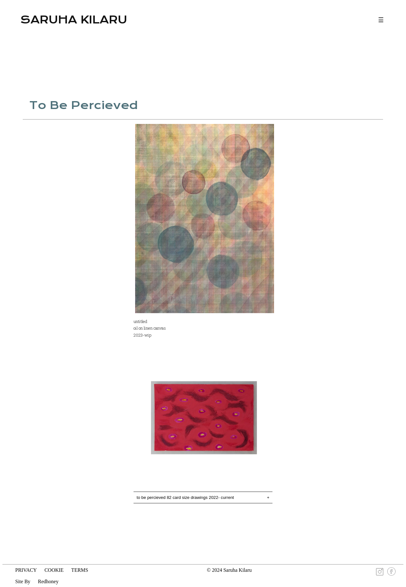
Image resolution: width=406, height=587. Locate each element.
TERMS (79, 570)
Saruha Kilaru (73, 19)
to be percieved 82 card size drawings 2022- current (203, 497)
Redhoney (48, 581)
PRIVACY (26, 570)
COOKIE (53, 570)
